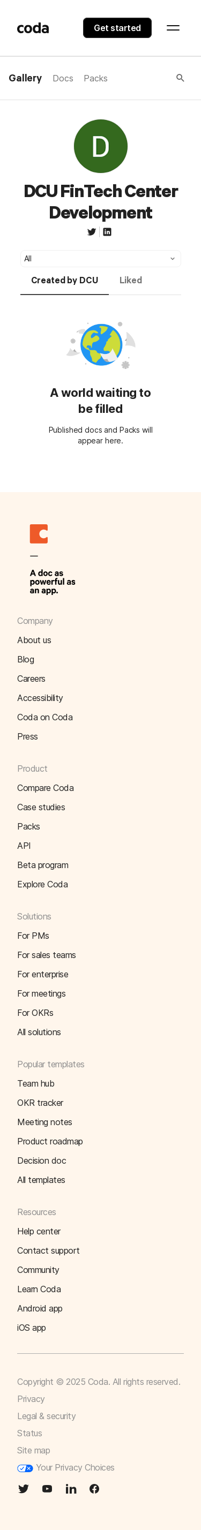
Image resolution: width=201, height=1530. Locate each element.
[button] (147, 78)
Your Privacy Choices (66, 1467)
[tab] (64, 285)
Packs (95, 78)
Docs (63, 78)
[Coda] (33, 27)
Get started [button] (117, 27)
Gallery (25, 79)
